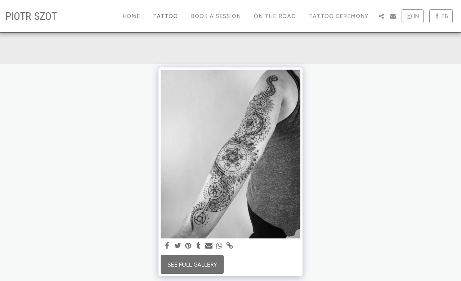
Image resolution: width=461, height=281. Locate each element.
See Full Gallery (192, 264)
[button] (381, 16)
